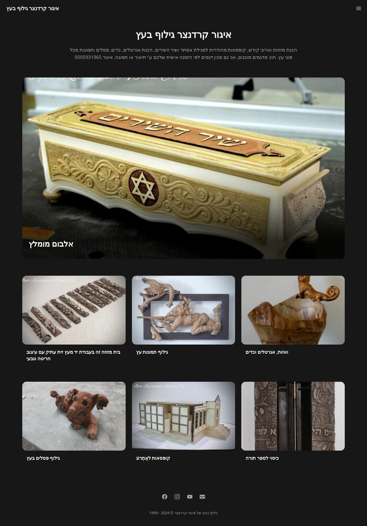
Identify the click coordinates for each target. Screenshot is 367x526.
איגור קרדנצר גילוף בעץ (32, 8)
